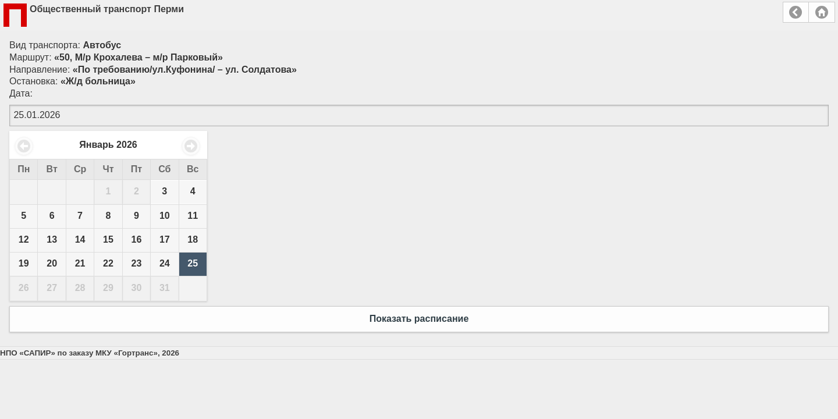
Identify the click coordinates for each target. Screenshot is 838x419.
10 (164, 216)
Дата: (21, 93)
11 (192, 216)
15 (108, 239)
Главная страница (821, 12)
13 (52, 239)
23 (137, 263)
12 (24, 239)
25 (192, 263)
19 (24, 263)
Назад (796, 12)
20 (52, 263)
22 (108, 263)
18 (192, 239)
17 (164, 239)
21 (80, 263)
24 (164, 263)
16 (137, 239)
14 (80, 239)
